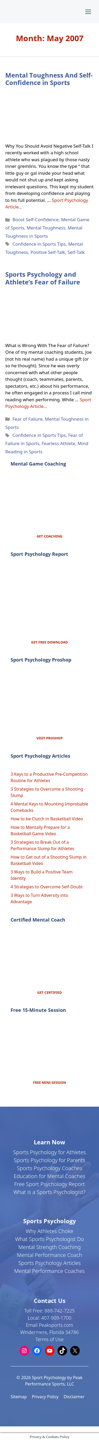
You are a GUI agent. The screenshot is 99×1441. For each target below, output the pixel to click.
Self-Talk (76, 252)
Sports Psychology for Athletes (49, 1152)
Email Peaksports (44, 1325)
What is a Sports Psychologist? (49, 1192)
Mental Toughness (46, 228)
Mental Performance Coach (49, 1255)
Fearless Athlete (58, 443)
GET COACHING (50, 536)
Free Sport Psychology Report (49, 1184)
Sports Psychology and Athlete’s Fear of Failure (42, 278)
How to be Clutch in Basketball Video (47, 819)
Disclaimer (74, 1397)
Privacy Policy (45, 1397)
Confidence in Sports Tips (39, 244)
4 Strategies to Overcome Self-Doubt (47, 887)
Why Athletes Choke (49, 1231)
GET (41, 992)
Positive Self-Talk (47, 252)
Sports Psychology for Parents (49, 1160)
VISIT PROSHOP (49, 738)
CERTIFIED (53, 992)
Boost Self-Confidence (35, 219)
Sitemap (19, 1397)
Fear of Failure (27, 419)
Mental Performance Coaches (49, 1270)
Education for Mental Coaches (49, 1176)
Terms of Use (49, 1339)
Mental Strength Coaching (49, 1247)
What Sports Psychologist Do (49, 1239)
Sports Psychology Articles (49, 1263)
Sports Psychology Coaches (49, 1168)
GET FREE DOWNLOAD (49, 642)
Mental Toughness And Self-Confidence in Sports (49, 79)
